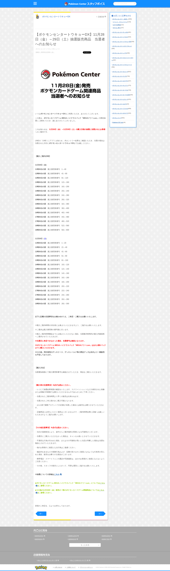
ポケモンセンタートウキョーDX (56, 16)
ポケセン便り (117, 28)
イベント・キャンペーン (120, 22)
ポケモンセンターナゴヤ (119, 76)
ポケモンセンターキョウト (120, 85)
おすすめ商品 (117, 25)
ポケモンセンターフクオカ (120, 108)
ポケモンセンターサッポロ (120, 32)
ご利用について (71, 567)
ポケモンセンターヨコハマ (120, 71)
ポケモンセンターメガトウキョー (122, 46)
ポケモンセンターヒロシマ (120, 99)
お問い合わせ (58, 567)
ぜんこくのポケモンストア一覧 (79, 560)
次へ (100, 514)
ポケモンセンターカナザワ (120, 81)
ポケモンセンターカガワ (119, 104)
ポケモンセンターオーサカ (120, 90)
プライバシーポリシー (86, 567)
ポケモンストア (117, 118)
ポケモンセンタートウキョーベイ (122, 64)
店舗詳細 (101, 16)
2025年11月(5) (72, 536)
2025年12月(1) (39, 536)
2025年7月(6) (106, 539)
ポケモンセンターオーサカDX (121, 95)
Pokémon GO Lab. (117, 122)
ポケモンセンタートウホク (120, 37)
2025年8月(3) (72, 539)
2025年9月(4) (39, 539)
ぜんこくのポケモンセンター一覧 (47, 560)
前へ (41, 514)
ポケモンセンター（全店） (120, 19)
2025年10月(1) (106, 536)
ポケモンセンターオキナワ (120, 113)
